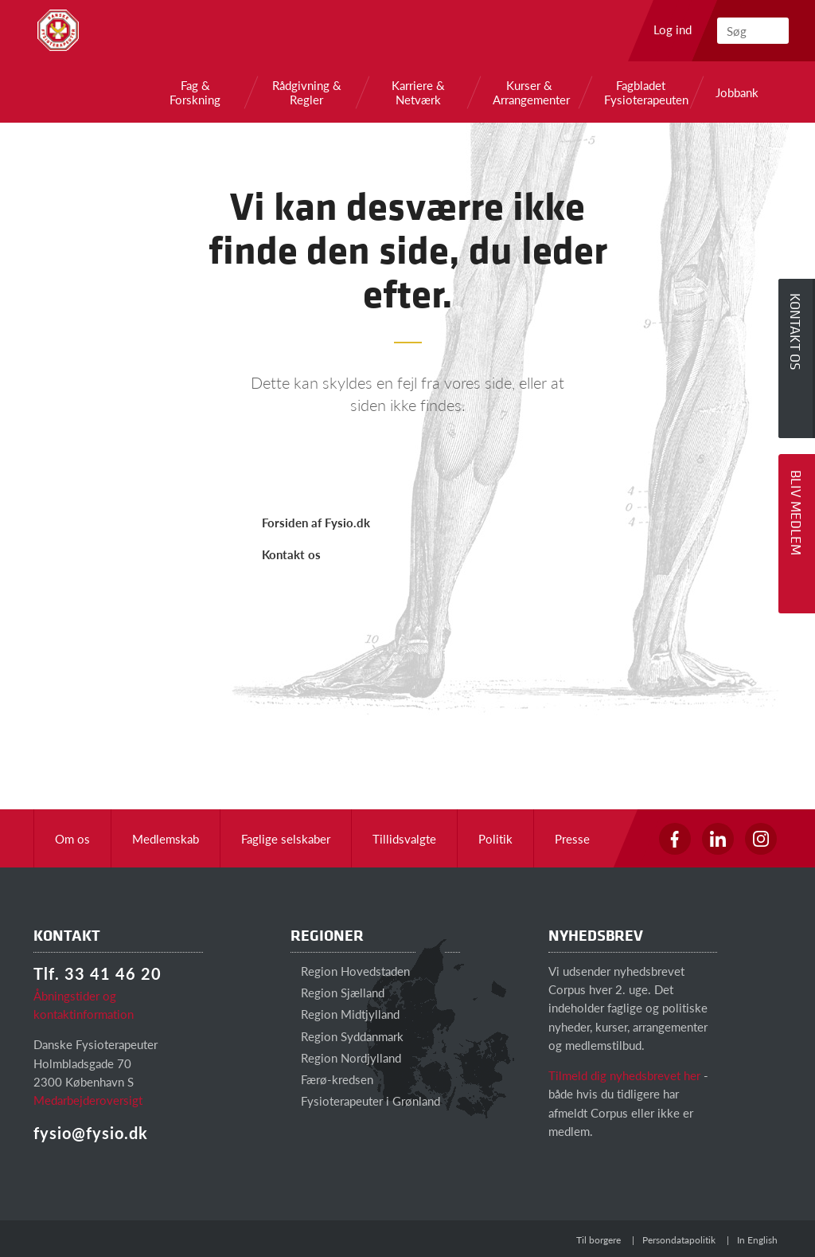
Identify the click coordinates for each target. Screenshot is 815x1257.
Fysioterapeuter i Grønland (365, 1100)
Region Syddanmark (347, 1036)
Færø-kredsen (332, 1079)
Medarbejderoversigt (87, 1099)
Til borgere (598, 1240)
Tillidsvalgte (404, 838)
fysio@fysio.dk (90, 1133)
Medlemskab (165, 838)
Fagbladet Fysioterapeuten (640, 92)
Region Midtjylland (345, 1013)
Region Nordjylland (346, 1057)
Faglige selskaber (285, 838)
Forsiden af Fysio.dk (316, 522)
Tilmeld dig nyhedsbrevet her (624, 1075)
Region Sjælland (337, 992)
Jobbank (737, 92)
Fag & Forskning (195, 92)
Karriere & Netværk (418, 92)
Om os (72, 838)
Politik (495, 838)
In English (757, 1240)
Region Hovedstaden (350, 970)
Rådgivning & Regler (306, 92)
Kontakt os (291, 554)
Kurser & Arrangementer (529, 92)
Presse (572, 838)
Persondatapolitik (679, 1240)
